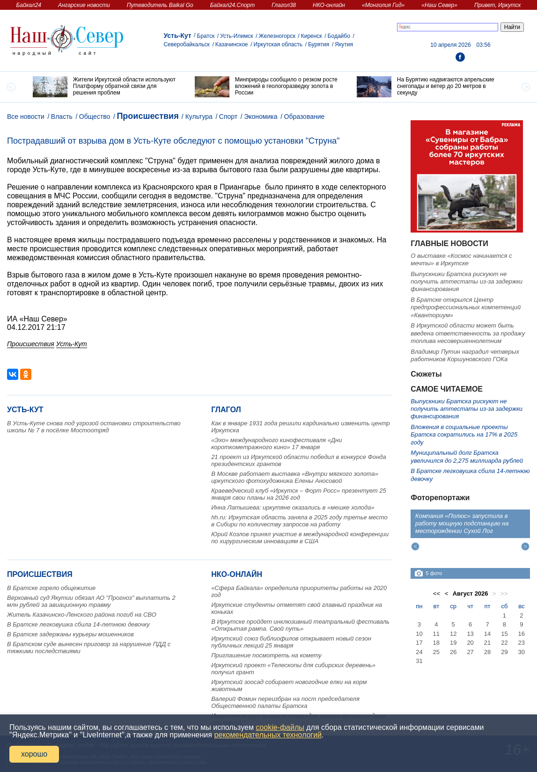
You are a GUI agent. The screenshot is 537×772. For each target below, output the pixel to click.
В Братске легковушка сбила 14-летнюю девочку (78, 624)
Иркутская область (278, 44)
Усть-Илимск (236, 36)
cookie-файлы (280, 727)
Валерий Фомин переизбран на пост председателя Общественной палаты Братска (285, 702)
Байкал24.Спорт (232, 5)
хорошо (34, 754)
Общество (94, 116)
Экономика (260, 116)
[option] (107, 86)
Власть (62, 116)
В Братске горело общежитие (51, 587)
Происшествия (147, 116)
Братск (206, 36)
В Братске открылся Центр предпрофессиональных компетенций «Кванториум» (466, 307)
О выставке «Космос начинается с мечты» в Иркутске (461, 259)
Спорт (228, 116)
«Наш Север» (439, 5)
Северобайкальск (186, 44)
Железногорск (277, 36)
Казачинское (231, 44)
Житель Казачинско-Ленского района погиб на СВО (81, 614)
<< (437, 593)
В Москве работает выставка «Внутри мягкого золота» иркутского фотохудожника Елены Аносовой (294, 477)
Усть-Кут (177, 35)
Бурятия (318, 44)
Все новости (25, 116)
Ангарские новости (84, 5)
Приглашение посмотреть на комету (266, 655)
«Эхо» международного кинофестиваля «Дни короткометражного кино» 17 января (276, 444)
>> (504, 593)
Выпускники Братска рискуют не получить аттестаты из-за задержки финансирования (466, 281)
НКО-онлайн (329, 5)
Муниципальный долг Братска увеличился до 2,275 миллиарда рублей (467, 456)
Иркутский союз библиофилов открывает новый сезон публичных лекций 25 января (291, 642)
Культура (199, 116)
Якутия (344, 44)
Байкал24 (28, 5)
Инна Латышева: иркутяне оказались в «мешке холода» (293, 507)
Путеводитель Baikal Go (160, 5)
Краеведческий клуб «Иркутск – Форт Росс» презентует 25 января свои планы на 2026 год (298, 494)
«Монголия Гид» (383, 5)
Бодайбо (339, 36)
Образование (304, 116)
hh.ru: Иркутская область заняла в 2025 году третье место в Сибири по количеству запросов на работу (299, 521)
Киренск (311, 36)
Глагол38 (284, 5)
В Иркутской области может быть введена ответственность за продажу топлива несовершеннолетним (468, 333)
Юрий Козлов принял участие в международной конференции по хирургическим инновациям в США (300, 538)
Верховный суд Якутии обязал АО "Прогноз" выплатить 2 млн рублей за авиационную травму (91, 601)
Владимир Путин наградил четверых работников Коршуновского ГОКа (465, 355)
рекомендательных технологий (268, 735)
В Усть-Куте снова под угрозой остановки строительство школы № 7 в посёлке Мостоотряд (94, 427)
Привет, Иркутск (497, 5)
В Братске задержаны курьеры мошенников (70, 634)
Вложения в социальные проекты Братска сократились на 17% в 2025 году (464, 434)
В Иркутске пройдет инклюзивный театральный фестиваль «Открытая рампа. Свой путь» (300, 625)
